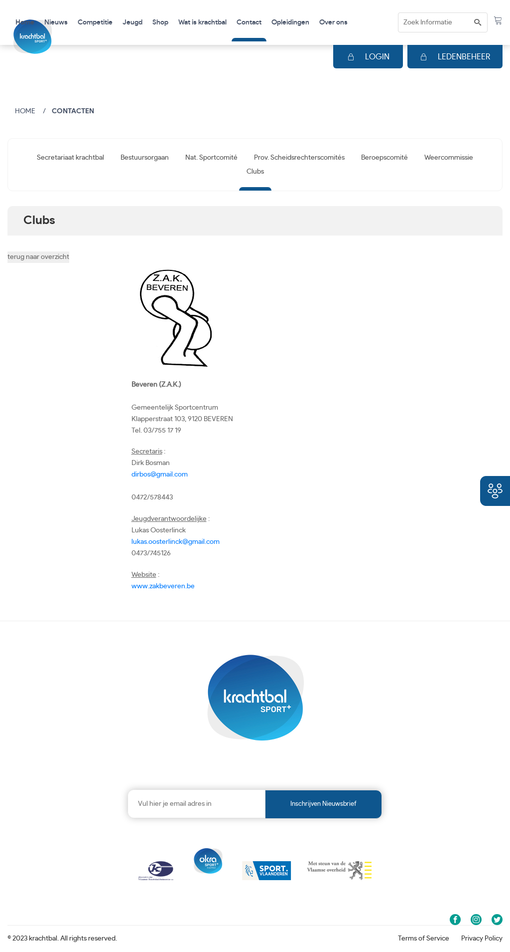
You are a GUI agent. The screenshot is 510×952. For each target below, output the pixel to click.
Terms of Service (423, 938)
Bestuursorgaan (145, 157)
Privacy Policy (482, 938)
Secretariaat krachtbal (70, 157)
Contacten (73, 111)
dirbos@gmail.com (159, 474)
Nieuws (56, 22)
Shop (160, 22)
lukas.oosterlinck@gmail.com (175, 541)
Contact (249, 22)
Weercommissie (448, 157)
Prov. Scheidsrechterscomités (299, 157)
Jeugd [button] (132, 22)
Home (24, 22)
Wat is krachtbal (202, 22)
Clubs (255, 171)
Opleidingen (290, 22)
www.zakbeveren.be (163, 586)
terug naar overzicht (38, 256)
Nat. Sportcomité (211, 157)
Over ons (333, 22)
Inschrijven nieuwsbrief (323, 804)
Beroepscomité (384, 157)
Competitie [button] (95, 22)
